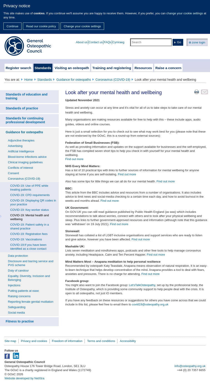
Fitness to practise (20, 321)
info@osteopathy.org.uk (189, 366)
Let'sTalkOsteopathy (142, 285)
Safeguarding (16, 307)
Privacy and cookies (34, 341)
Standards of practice (22, 108)
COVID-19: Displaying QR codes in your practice (33, 202)
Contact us (96, 42)
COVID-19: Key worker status (29, 209)
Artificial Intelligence (21, 151)
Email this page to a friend (204, 92)
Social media (16, 312)
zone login (197, 42)
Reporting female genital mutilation (30, 301)
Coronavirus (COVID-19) (112, 79)
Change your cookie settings (82, 26)
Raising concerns (19, 296)
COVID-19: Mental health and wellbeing (29, 217)
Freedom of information (67, 341)
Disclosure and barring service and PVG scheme (30, 263)
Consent (13, 173)
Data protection (18, 255)
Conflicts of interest (20, 167)
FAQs (107, 42)
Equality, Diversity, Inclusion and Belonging (29, 278)
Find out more (74, 159)
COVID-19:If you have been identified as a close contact (28, 246)
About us (82, 42)
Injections (14, 285)
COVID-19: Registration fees (29, 234)
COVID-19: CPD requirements (30, 195)
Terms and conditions (101, 341)
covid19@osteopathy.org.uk (150, 304)
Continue (12, 26)
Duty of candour (18, 270)
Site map (10, 341)
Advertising (15, 146)
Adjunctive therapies (21, 140)
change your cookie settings (184, 13)
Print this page (196, 92)
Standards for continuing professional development (25, 120)
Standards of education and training (26, 96)
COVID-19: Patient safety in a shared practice (29, 226)
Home (28, 79)
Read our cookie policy (41, 26)
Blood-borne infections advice (27, 157)
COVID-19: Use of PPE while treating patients (29, 187)
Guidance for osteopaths (73, 79)
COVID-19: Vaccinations (26, 239)
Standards (44, 79)
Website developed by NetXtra (24, 378)
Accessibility (128, 341)
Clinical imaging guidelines (25, 162)
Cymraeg (118, 42)
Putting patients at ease (23, 290)
